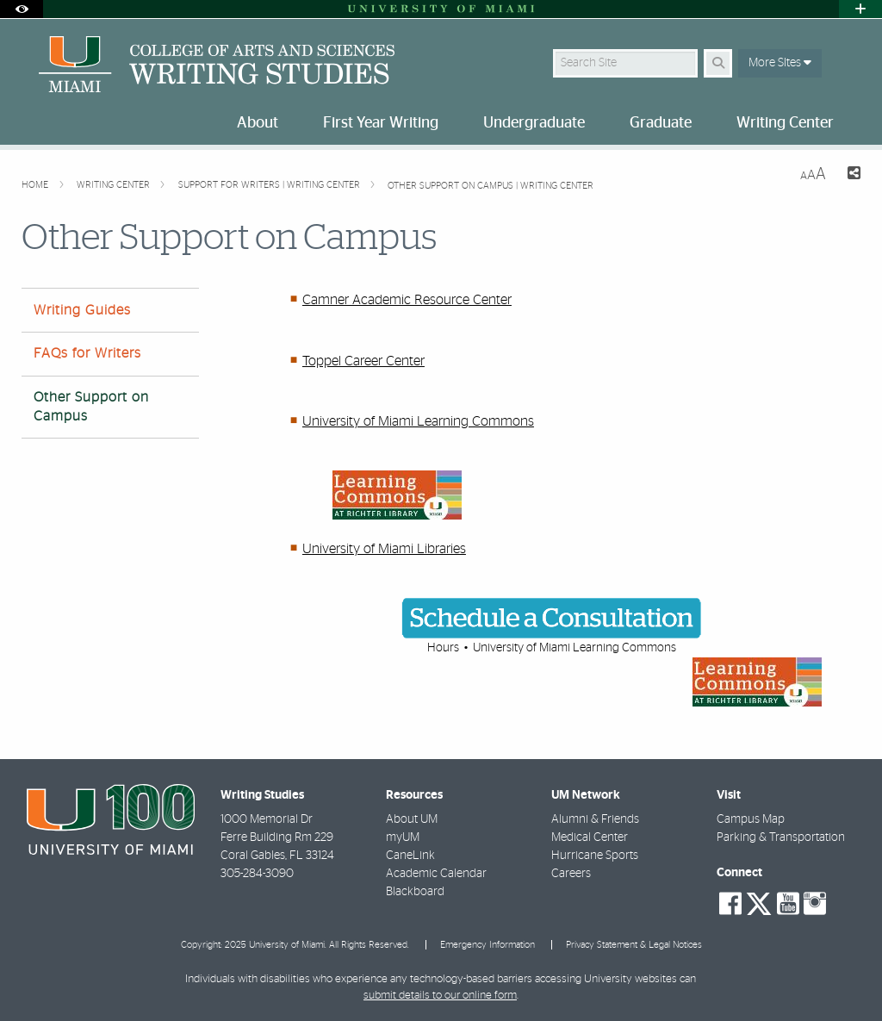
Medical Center (589, 837)
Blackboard (415, 892)
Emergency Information (487, 944)
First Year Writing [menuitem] (380, 123)
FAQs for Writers (87, 353)
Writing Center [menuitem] (785, 123)
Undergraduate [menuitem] (534, 123)
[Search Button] (718, 63)
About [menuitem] (257, 123)
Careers (571, 874)
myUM (402, 837)
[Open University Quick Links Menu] (860, 9)
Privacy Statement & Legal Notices (634, 944)
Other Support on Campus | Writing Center (490, 185)
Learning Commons (624, 648)
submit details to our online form (440, 995)
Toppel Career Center (363, 361)
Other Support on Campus (91, 406)
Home (36, 185)
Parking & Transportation (781, 837)
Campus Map (751, 819)
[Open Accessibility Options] (21, 9)
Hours (443, 648)
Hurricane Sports (594, 856)
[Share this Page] (850, 175)
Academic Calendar (436, 874)
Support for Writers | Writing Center (270, 185)
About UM (412, 819)
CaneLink (410, 856)
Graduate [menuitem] (661, 123)
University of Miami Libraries (384, 549)
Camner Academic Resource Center (407, 300)
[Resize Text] (813, 174)
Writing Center (114, 185)
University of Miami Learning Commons (418, 421)
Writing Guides (82, 310)
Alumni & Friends (595, 819)
